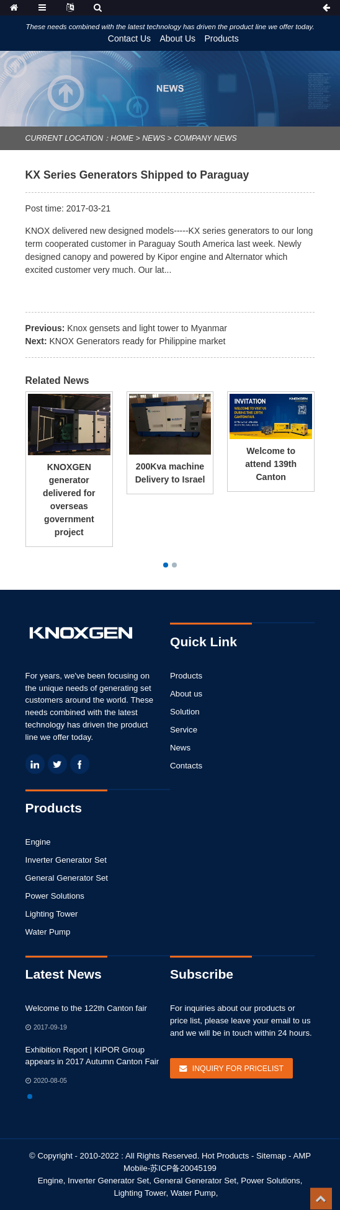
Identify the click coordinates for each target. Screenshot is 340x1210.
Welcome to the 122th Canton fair (86, 1008)
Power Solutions (54, 896)
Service (183, 729)
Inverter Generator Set (66, 860)
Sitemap (271, 1155)
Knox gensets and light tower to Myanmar (147, 328)
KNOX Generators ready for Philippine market (138, 341)
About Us (177, 38)
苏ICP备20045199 (183, 1168)
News (153, 138)
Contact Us (129, 38)
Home (121, 138)
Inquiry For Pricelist (238, 1068)
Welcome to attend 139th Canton (271, 464)
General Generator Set (66, 878)
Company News (205, 138)
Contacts (186, 765)
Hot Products (225, 1155)
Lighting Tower (51, 914)
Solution (185, 711)
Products (222, 38)
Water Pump (48, 931)
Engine (38, 842)
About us (186, 693)
